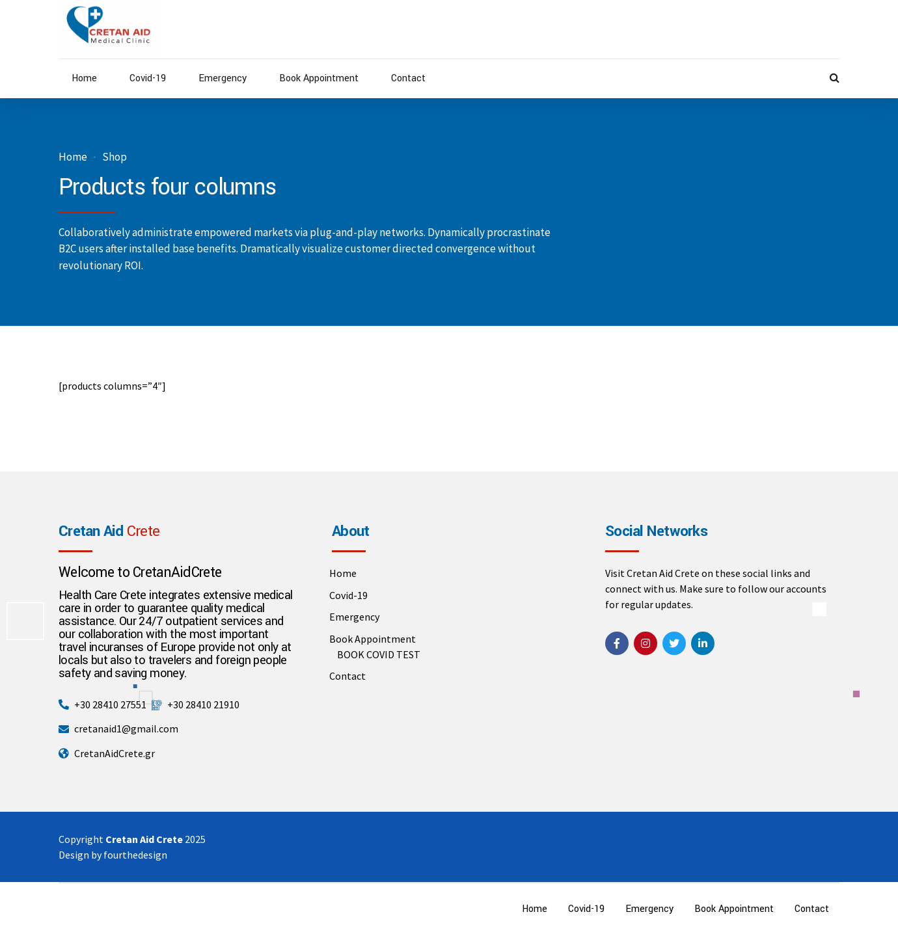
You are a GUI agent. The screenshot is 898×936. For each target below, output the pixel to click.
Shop (114, 157)
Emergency (222, 78)
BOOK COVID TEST (378, 654)
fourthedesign (135, 854)
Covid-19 (147, 78)
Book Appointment (319, 78)
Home (84, 78)
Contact (408, 78)
